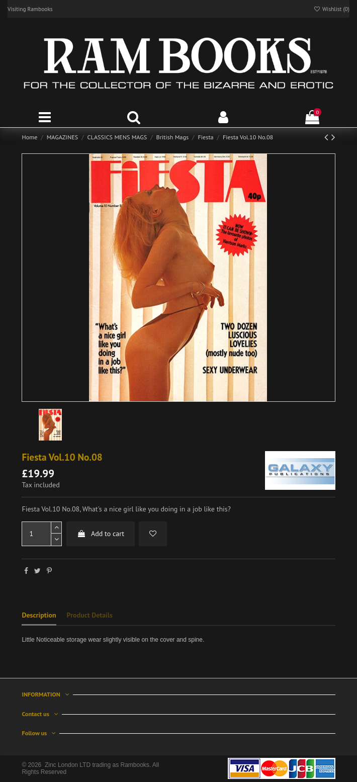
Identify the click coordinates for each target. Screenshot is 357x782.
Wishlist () (331, 9)
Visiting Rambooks (30, 9)
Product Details (90, 615)
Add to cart (100, 533)
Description (39, 615)
